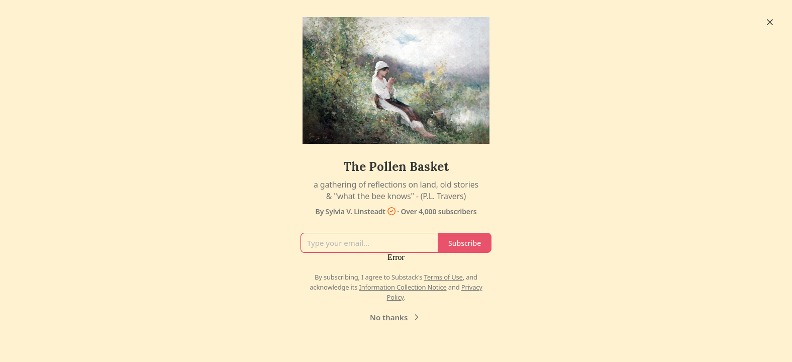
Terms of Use (443, 277)
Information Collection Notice (402, 287)
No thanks (396, 317)
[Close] (770, 22)
